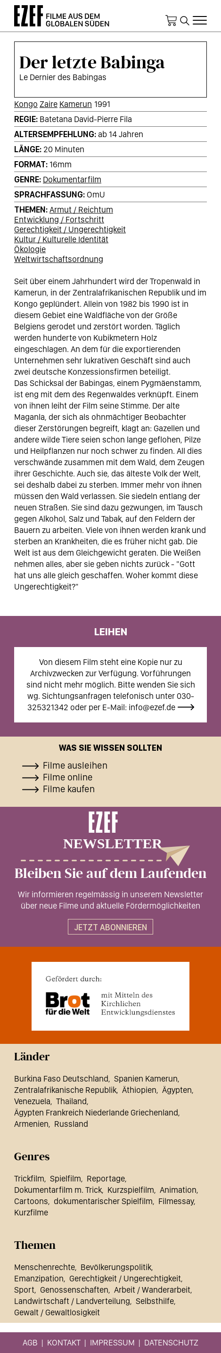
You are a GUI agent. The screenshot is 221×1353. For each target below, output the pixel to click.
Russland (71, 1124)
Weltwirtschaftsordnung (58, 259)
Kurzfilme (31, 1212)
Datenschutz (171, 1342)
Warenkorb (171, 20)
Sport (24, 1290)
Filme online (68, 777)
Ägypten (177, 1090)
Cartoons (31, 1201)
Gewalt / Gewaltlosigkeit (57, 1312)
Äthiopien (139, 1090)
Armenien (31, 1124)
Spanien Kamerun (146, 1078)
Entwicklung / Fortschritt (59, 219)
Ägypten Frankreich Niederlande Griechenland (96, 1112)
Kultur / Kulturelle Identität (61, 239)
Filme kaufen (69, 789)
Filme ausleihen (75, 765)
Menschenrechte (44, 1267)
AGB (30, 1342)
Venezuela (32, 1101)
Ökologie (30, 249)
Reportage (106, 1178)
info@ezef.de (152, 707)
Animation (178, 1190)
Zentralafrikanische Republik (65, 1090)
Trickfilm (29, 1178)
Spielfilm (65, 1178)
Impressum (112, 1342)
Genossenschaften (74, 1290)
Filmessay (176, 1201)
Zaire (48, 104)
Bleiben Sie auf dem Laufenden (110, 873)
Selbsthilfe (155, 1301)
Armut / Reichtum (81, 209)
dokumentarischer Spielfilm (103, 1201)
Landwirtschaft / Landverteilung (72, 1301)
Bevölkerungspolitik (116, 1267)
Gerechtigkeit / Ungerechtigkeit (70, 229)
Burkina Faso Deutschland (61, 1078)
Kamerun (75, 104)
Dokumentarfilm (72, 179)
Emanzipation (39, 1278)
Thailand (71, 1101)
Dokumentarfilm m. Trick (58, 1190)
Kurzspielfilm (130, 1190)
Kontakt (64, 1342)
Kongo (26, 104)
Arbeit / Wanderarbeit (152, 1290)
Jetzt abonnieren (110, 927)
